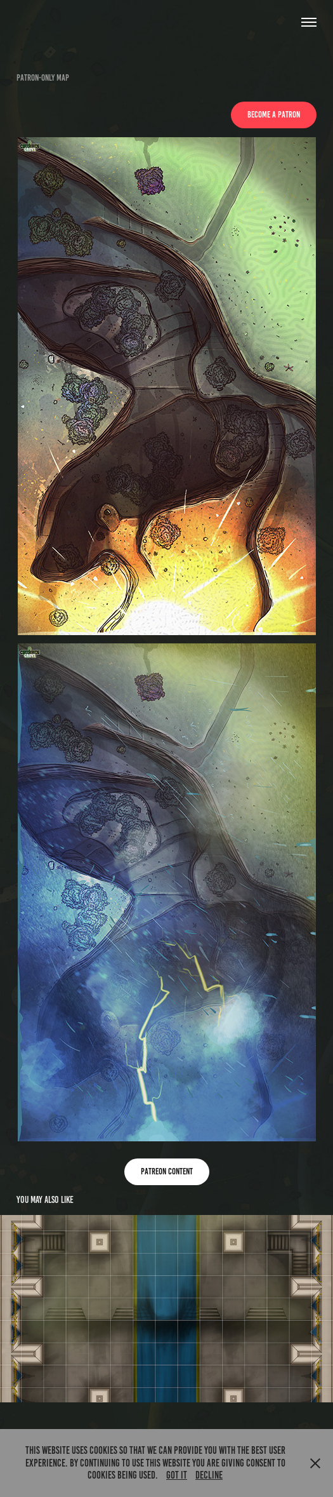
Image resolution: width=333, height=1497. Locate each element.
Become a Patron (273, 114)
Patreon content (167, 1171)
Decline (209, 1475)
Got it (176, 1475)
